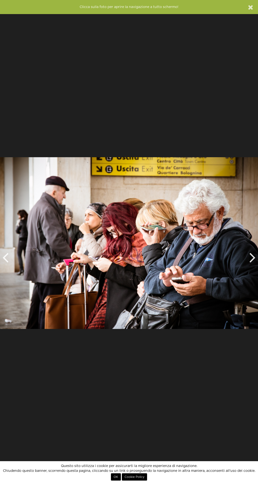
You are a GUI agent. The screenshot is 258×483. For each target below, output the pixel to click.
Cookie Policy (134, 476)
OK (116, 476)
